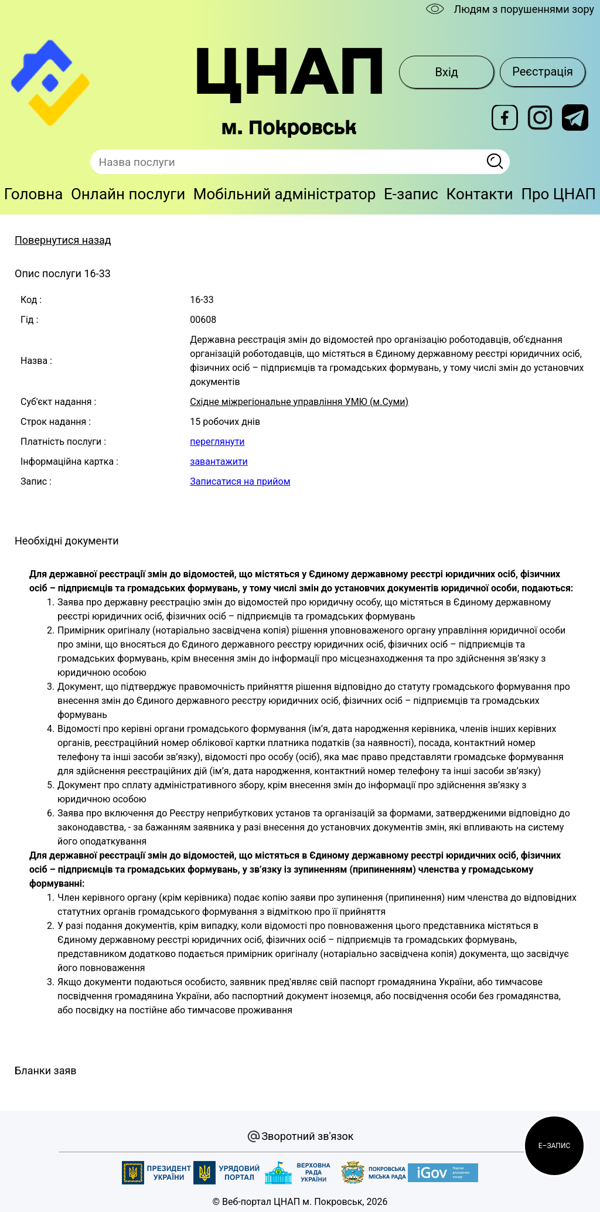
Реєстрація (542, 71)
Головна (33, 194)
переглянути (217, 441)
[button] (554, 1146)
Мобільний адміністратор (284, 194)
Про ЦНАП (558, 194)
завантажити (219, 461)
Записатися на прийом (240, 481)
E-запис (411, 194)
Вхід (446, 72)
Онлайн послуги (128, 194)
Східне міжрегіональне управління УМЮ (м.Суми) (299, 401)
